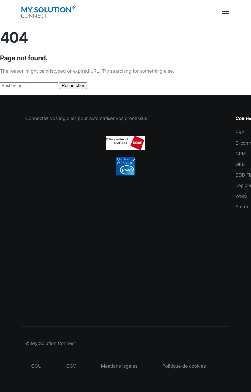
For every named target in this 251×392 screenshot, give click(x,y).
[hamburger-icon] (225, 11)
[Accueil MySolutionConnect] (48, 11)
